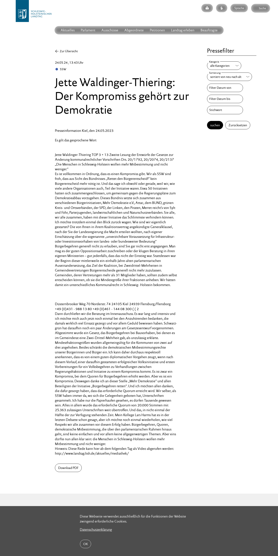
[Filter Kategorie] (224, 65)
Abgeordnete (134, 30)
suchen (215, 125)
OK (85, 544)
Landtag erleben (182, 30)
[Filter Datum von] (225, 88)
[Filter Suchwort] (225, 110)
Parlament (88, 30)
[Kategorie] (224, 65)
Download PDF (68, 468)
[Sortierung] (229, 77)
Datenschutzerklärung (96, 529)
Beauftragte (209, 30)
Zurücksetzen (237, 125)
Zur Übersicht (69, 51)
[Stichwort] (225, 110)
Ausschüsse (109, 30)
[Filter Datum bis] (225, 99)
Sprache (239, 8)
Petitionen (157, 30)
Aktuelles (68, 30)
